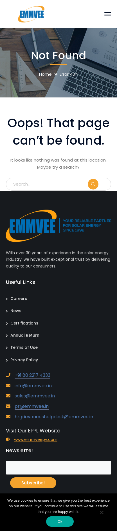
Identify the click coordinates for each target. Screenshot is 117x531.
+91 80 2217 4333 (32, 375)
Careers (18, 298)
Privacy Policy (24, 360)
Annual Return (24, 335)
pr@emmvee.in (32, 406)
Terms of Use (24, 347)
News (15, 311)
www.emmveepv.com (35, 439)
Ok (59, 521)
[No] (101, 513)
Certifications (24, 323)
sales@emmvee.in (35, 396)
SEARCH (99, 184)
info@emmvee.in (33, 385)
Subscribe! (33, 483)
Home (45, 74)
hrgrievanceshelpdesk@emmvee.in (54, 417)
